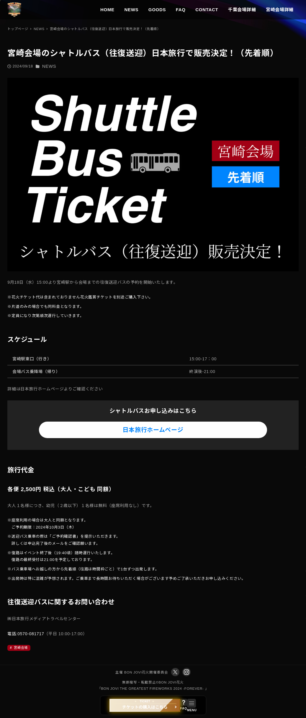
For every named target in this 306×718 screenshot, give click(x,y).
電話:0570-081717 (25, 633)
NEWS (49, 66)
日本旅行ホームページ (152, 430)
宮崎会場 (20, 647)
